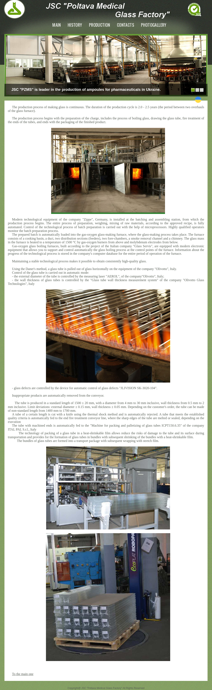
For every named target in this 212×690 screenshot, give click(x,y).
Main (56, 25)
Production (99, 25)
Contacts (125, 25)
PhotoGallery (153, 25)
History (75, 25)
